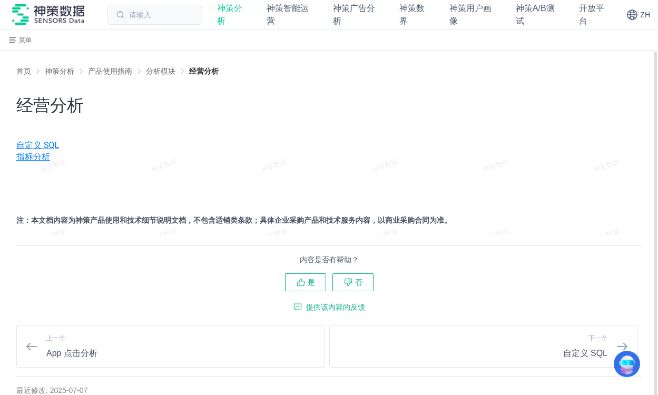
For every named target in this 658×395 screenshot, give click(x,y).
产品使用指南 (110, 71)
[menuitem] (329, 133)
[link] (59, 71)
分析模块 (160, 71)
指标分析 (33, 157)
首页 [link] (23, 71)
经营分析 (204, 71)
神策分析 (59, 71)
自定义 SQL (37, 145)
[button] (638, 15)
